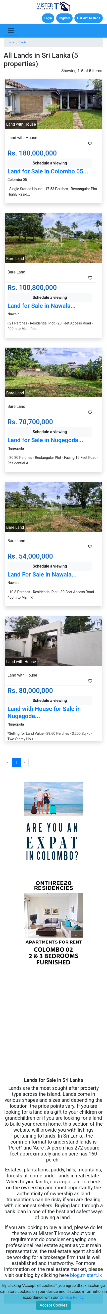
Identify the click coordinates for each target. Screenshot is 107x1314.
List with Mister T (88, 18)
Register (64, 18)
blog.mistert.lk (86, 1275)
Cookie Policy (71, 1297)
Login (48, 18)
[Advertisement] (53, 1023)
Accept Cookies (53, 1305)
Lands (22, 42)
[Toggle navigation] (11, 31)
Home (11, 42)
